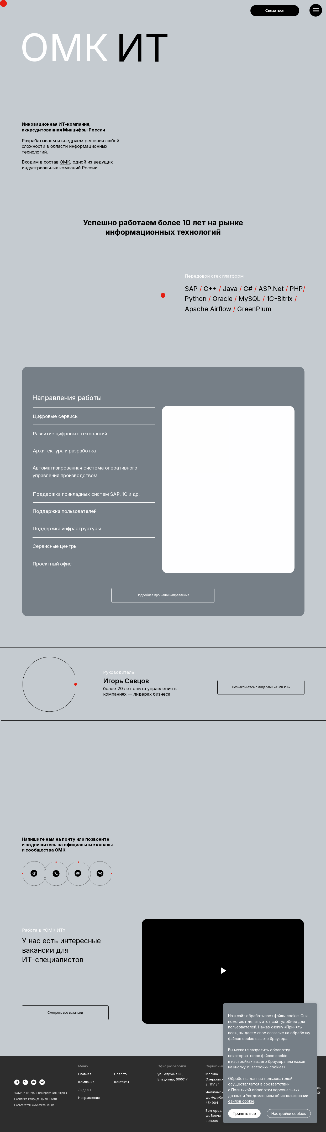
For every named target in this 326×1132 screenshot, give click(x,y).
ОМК (65, 162)
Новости (121, 1074)
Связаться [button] (275, 10)
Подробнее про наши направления (162, 595)
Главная (84, 1074)
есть (50, 940)
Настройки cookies (288, 1113)
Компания (86, 1082)
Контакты (121, 1082)
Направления (89, 1098)
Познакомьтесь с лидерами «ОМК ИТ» (261, 687)
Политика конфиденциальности (35, 1098)
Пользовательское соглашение (34, 1104)
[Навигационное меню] (316, 10)
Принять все (244, 1113)
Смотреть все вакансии (65, 1012)
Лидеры (84, 1090)
